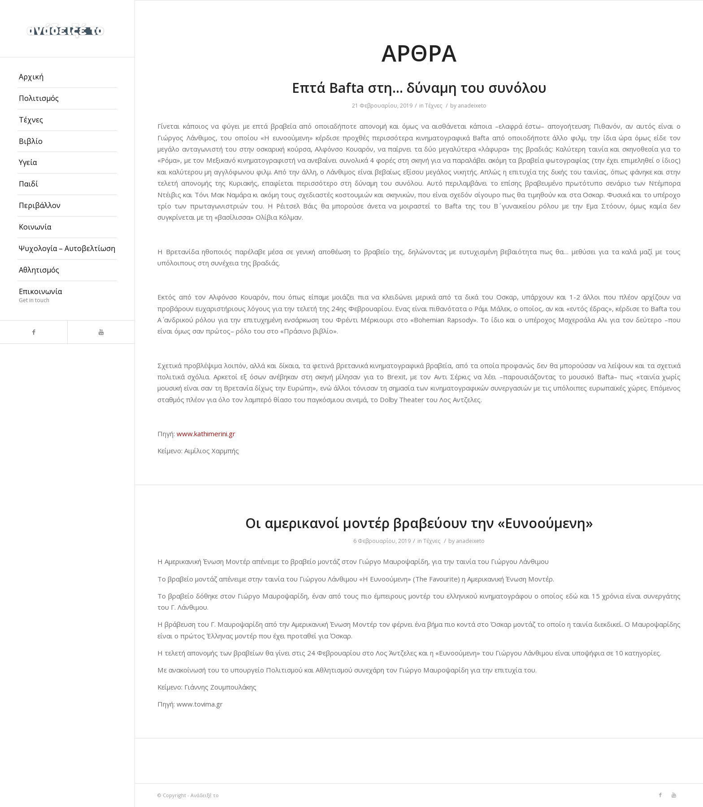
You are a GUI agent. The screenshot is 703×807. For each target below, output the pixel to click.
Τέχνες (433, 105)
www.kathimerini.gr (206, 433)
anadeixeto (472, 105)
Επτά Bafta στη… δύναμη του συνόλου (419, 87)
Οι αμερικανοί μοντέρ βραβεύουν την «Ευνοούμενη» (419, 523)
